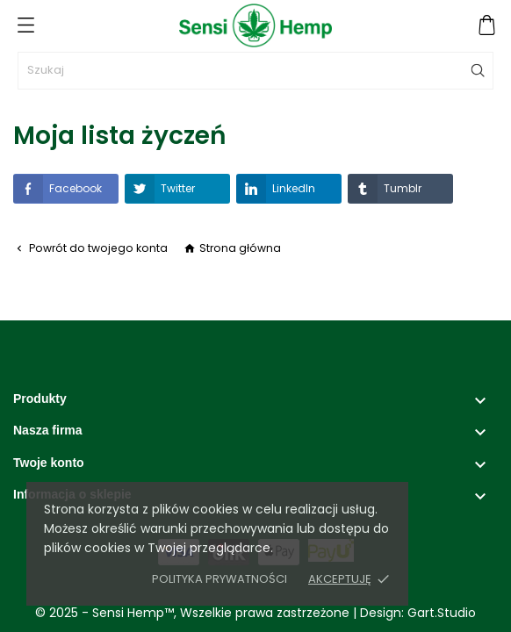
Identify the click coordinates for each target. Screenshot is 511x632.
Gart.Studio (441, 612)
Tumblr (384, 189)
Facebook (57, 189)
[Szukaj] (255, 71)
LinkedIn (275, 189)
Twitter (160, 189)
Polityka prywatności (219, 579)
